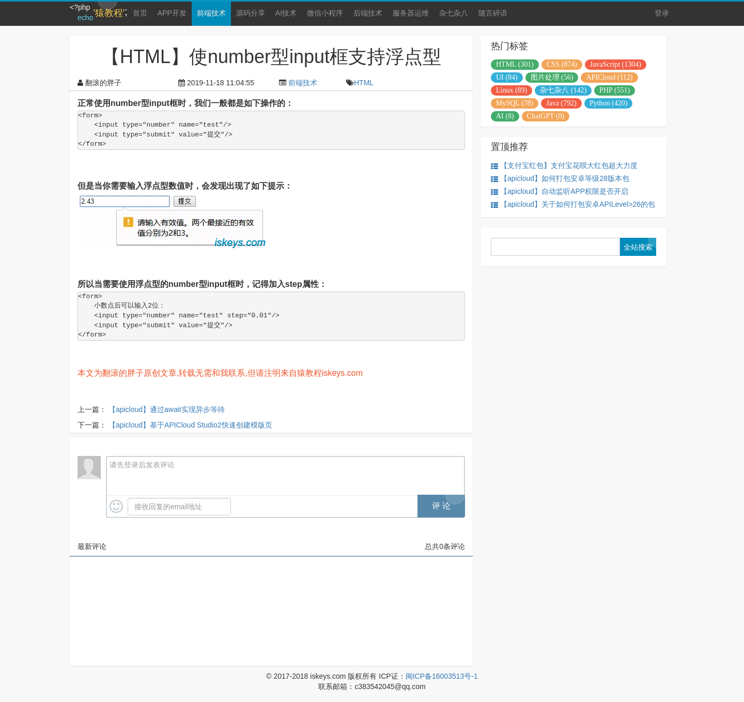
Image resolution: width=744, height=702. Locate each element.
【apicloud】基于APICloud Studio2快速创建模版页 (190, 425)
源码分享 (250, 13)
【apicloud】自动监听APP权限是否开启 (559, 191)
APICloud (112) (609, 77)
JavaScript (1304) (615, 64)
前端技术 (211, 13)
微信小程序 (325, 13)
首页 (140, 13)
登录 (662, 13)
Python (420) (609, 103)
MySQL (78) (514, 103)
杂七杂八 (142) (563, 90)
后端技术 (367, 13)
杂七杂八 (453, 13)
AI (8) (505, 116)
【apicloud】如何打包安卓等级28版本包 (560, 178)
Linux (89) (511, 90)
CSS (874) (562, 64)
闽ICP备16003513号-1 (442, 676)
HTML (364, 83)
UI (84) (507, 77)
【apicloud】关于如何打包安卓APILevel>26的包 (573, 204)
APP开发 (172, 13)
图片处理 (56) (552, 77)
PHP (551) (614, 90)
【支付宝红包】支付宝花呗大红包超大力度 (564, 165)
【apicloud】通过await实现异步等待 (167, 409)
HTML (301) (515, 64)
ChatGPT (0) (545, 116)
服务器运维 (411, 13)
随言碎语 (492, 13)
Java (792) (561, 103)
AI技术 (286, 13)
